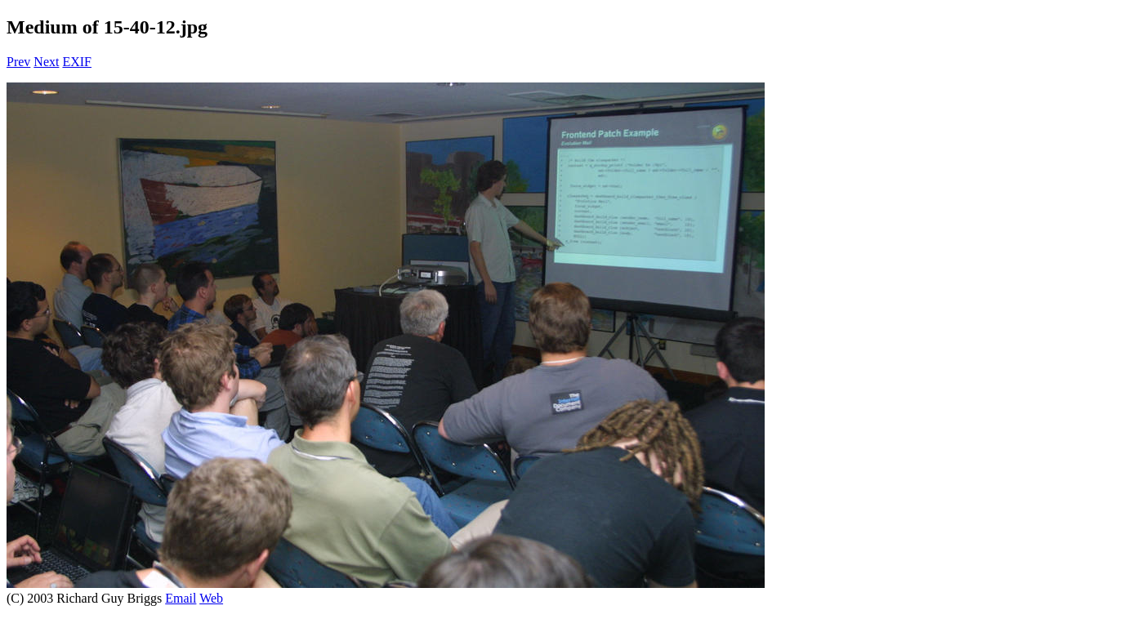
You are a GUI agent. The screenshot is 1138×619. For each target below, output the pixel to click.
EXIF (76, 62)
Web (211, 598)
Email (180, 598)
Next (46, 62)
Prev (18, 62)
